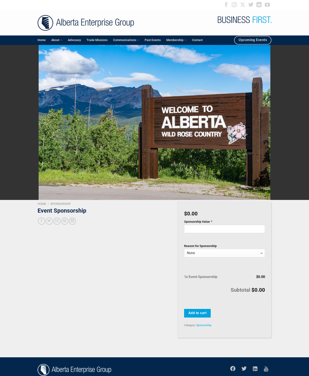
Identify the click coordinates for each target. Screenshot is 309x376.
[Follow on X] (242, 5)
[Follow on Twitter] (250, 5)
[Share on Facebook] (41, 221)
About (56, 40)
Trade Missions (97, 40)
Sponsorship (60, 204)
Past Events (153, 40)
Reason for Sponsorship (200, 246)
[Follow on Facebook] (226, 5)
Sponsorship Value (198, 222)
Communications (126, 40)
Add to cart (197, 313)
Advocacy (74, 40)
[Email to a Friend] (57, 221)
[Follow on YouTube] (267, 5)
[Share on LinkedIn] (72, 221)
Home (42, 40)
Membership (176, 40)
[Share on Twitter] (49, 221)
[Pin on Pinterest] (64, 221)
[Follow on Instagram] (234, 5)
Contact (197, 40)
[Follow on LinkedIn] (259, 5)
